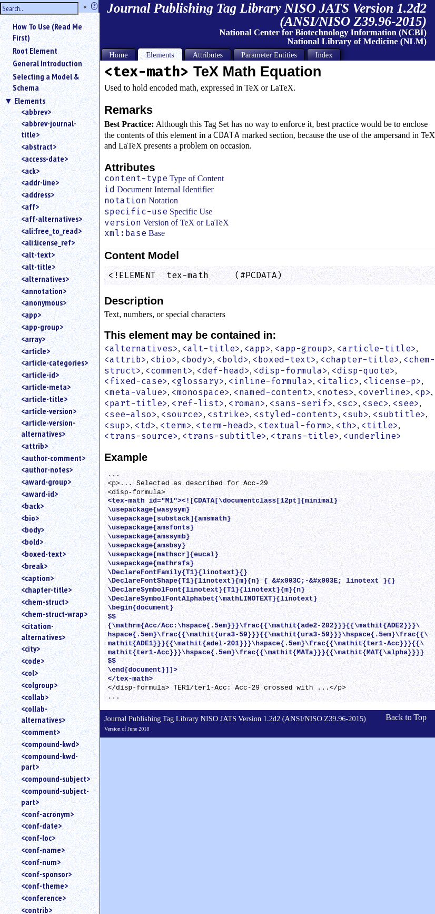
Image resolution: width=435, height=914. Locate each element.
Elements (29, 100)
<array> (33, 338)
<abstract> (38, 146)
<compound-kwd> (50, 744)
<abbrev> (36, 111)
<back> (32, 505)
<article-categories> (54, 362)
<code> (32, 660)
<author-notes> (47, 469)
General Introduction (47, 63)
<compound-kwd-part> (49, 761)
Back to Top (406, 717)
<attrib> (34, 445)
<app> (31, 314)
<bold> (32, 541)
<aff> (30, 206)
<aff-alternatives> (51, 218)
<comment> (40, 731)
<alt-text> (38, 254)
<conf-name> (43, 849)
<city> (30, 648)
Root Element (35, 50)
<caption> (37, 578)
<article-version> (48, 411)
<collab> (34, 697)
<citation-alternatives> (43, 631)
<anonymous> (43, 302)
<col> (29, 672)
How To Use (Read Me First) (47, 32)
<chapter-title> (46, 589)
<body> (32, 529)
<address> (37, 194)
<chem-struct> (44, 601)
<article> (35, 351)
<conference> (43, 897)
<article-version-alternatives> (48, 428)
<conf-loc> (38, 837)
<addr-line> (40, 182)
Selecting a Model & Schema (46, 82)
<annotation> (43, 291)
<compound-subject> (55, 778)
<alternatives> (45, 278)
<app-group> (42, 326)
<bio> (30, 518)
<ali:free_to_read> (51, 230)
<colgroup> (39, 685)
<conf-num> (41, 862)
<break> (34, 566)
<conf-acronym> (47, 814)
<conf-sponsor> (46, 874)
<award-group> (46, 481)
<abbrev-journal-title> (48, 129)
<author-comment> (53, 458)
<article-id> (40, 374)
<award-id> (39, 493)
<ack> (30, 170)
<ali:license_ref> (48, 242)
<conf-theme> (44, 885)
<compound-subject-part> (55, 796)
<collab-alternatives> (43, 714)
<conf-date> (41, 825)
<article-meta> (46, 386)
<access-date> (44, 158)
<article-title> (44, 399)
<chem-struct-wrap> (54, 613)
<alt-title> (38, 266)
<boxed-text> (43, 553)
